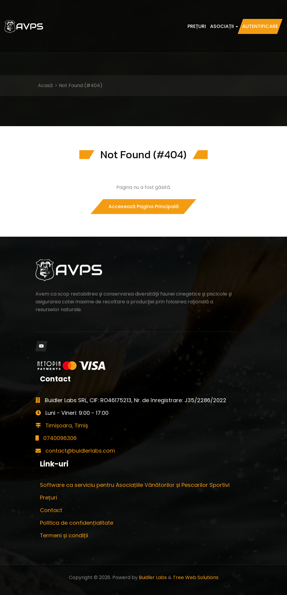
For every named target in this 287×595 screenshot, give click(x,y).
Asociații (224, 26)
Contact (51, 510)
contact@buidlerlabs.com (75, 450)
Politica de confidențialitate (76, 523)
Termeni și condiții (64, 535)
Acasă (45, 85)
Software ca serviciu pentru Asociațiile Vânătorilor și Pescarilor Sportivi (135, 485)
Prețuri (197, 26)
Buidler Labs (153, 577)
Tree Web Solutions (195, 577)
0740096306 (56, 438)
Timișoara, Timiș (62, 425)
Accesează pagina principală (143, 206)
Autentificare (260, 26)
